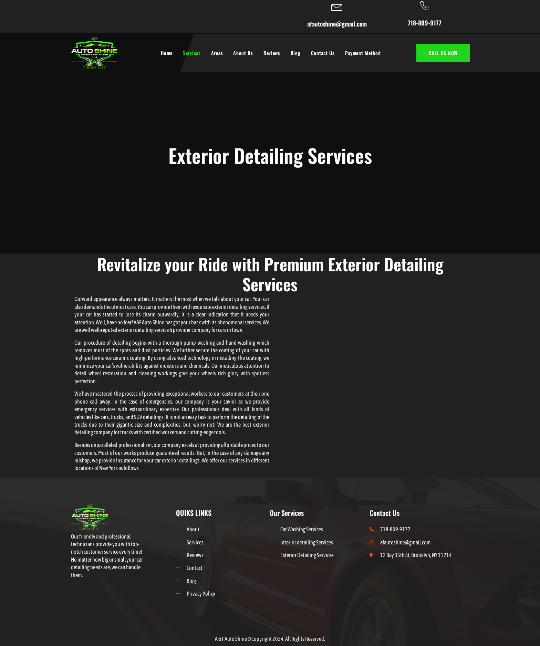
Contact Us (323, 52)
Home (167, 52)
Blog (296, 52)
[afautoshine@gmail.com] (337, 6)
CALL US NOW (443, 52)
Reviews (271, 52)
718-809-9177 (425, 22)
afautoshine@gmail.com (337, 23)
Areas (217, 52)
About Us (243, 52)
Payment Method (363, 52)
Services (192, 52)
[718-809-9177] (424, 6)
